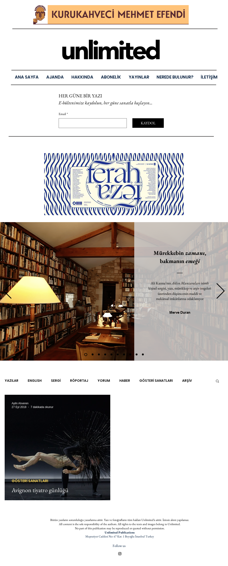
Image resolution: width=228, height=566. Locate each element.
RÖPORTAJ (79, 381)
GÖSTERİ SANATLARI (156, 381)
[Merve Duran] (180, 312)
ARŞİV (187, 381)
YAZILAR (11, 381)
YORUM (103, 381)
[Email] (91, 123)
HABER (124, 381)
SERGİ (56, 381)
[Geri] (7, 291)
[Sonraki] (221, 291)
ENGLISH (35, 381)
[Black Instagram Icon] (120, 554)
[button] (217, 381)
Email (63, 114)
